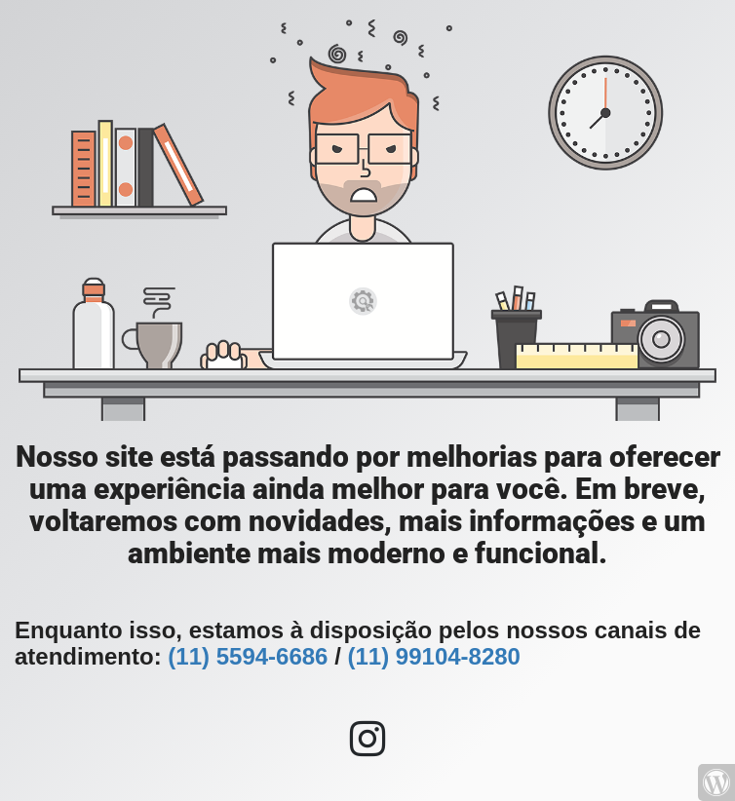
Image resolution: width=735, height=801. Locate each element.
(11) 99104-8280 (433, 656)
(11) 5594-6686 (248, 656)
